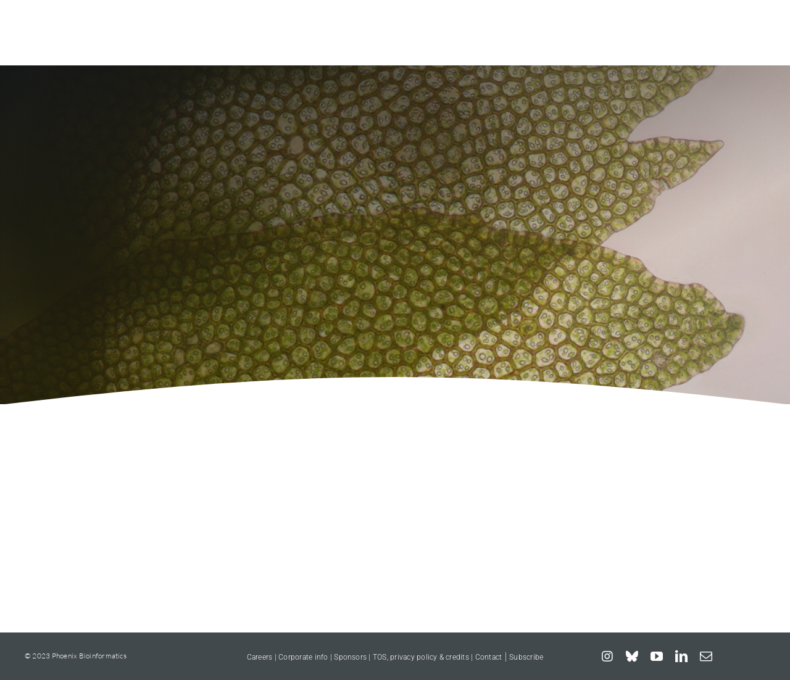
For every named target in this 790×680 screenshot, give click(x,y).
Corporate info (303, 657)
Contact (488, 657)
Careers (260, 657)
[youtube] (657, 656)
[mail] (706, 656)
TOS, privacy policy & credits (421, 657)
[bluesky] (632, 656)
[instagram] (607, 656)
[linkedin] (681, 656)
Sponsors (351, 657)
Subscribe (526, 657)
